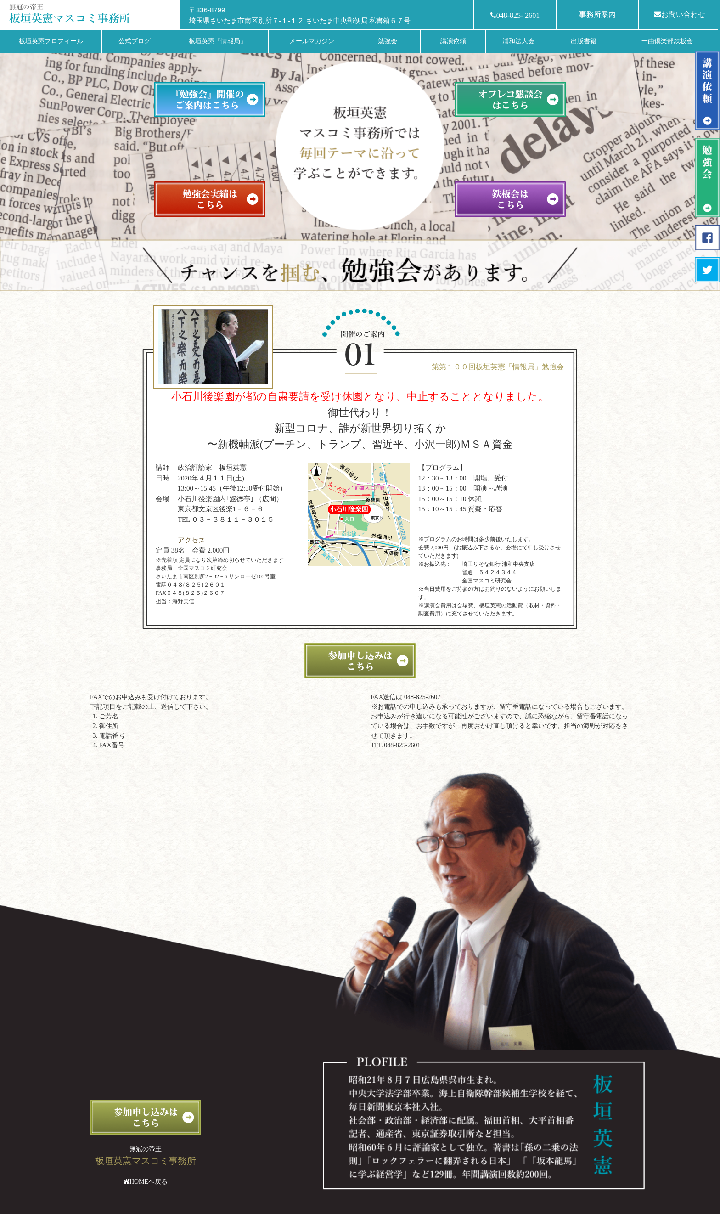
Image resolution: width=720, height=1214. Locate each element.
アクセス (191, 540)
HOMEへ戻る (148, 1181)
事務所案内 (597, 14)
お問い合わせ (679, 14)
